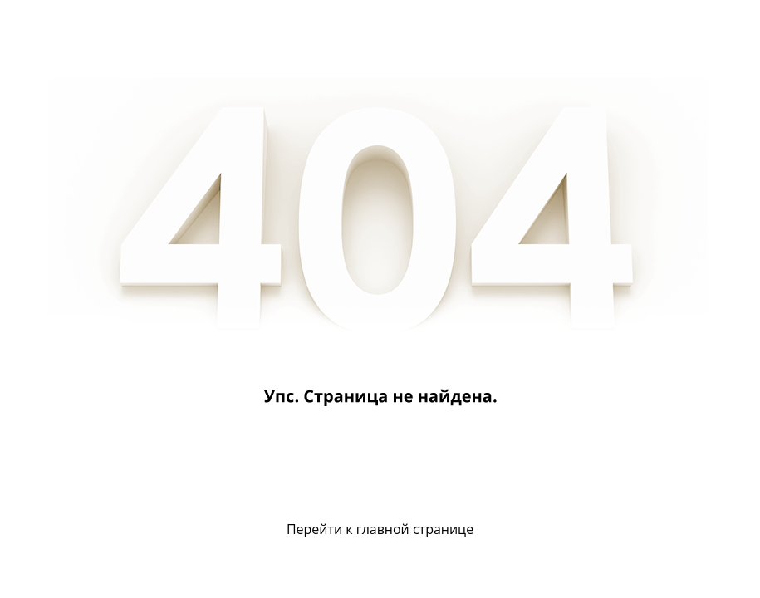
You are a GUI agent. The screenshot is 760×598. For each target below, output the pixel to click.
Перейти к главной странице (380, 529)
